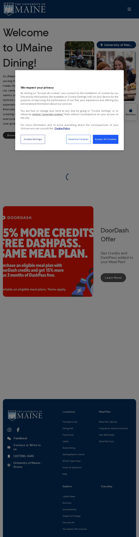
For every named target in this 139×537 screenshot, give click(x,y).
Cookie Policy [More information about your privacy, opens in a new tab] (62, 128)
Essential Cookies (79, 139)
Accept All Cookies (105, 139)
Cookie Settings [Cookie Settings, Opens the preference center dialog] (33, 139)
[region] (69, 110)
